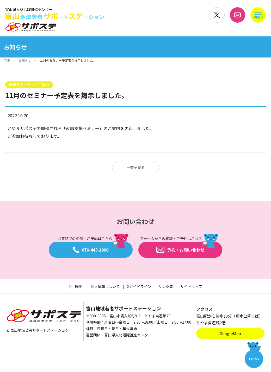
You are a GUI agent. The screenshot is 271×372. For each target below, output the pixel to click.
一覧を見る (135, 167)
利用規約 (76, 286)
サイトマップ (191, 286)
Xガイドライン (139, 286)
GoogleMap (230, 333)
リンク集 (165, 286)
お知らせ (25, 60)
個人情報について (105, 286)
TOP (7, 60)
